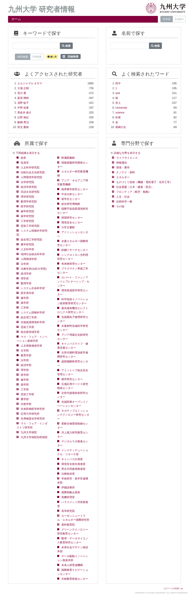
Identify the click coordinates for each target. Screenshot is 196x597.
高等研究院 (68, 511)
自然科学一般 (124, 201)
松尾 (118, 117)
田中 (118, 83)
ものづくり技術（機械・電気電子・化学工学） (144, 182)
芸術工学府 (27, 327)
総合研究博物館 (70, 203)
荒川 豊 (21, 93)
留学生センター (70, 199)
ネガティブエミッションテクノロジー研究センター (73, 414)
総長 (23, 157)
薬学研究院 (27, 216)
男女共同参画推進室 (73, 468)
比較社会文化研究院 (33, 172)
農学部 (25, 399)
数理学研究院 (29, 201)
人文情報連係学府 (31, 345)
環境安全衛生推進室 (73, 464)
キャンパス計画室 (72, 459)
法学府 (25, 263)
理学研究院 (27, 196)
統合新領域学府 (30, 332)
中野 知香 (23, 107)
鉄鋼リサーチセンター (74, 250)
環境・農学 (123, 167)
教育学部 (26, 355)
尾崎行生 (120, 127)
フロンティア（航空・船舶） (133, 191)
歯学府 (25, 297)
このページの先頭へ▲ (173, 588)
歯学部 (25, 379)
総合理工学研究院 (31, 239)
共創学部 (26, 404)
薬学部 (25, 384)
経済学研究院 (29, 187)
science (119, 112)
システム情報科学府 (33, 312)
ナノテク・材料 (125, 172)
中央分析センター (72, 194)
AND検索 (22, 56)
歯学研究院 (27, 211)
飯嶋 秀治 (23, 122)
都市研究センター (72, 379)
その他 (120, 206)
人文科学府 (27, 249)
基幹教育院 (68, 524)
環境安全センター (72, 222)
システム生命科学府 (33, 288)
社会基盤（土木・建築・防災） (135, 187)
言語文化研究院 (30, 191)
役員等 (25, 162)
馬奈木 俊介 (24, 112)
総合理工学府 (29, 317)
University (121, 107)
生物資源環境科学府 (33, 322)
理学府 (25, 278)
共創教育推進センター (74, 578)
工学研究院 (27, 221)
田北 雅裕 (23, 127)
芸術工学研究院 (30, 225)
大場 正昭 (23, 88)
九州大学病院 (29, 432)
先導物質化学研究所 (33, 418)
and (117, 93)
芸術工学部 (27, 394)
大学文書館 (68, 227)
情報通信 (121, 162)
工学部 (25, 389)
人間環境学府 (29, 259)
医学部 (25, 374)
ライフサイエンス (127, 157)
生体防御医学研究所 (33, 408)
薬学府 (25, 302)
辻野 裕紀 (23, 117)
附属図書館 (68, 157)
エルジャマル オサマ (29, 83)
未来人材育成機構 (72, 565)
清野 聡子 (23, 102)
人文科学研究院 (30, 167)
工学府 (25, 307)
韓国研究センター (72, 217)
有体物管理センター (73, 263)
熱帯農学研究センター (74, 189)
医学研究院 (27, 206)
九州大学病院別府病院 (34, 437)
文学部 (25, 350)
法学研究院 (27, 182)
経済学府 (26, 273)
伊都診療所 (68, 487)
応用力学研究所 (30, 413)
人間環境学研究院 (31, 177)
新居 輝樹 (23, 98)
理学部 (25, 370)
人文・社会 (123, 196)
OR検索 (37, 56)
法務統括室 (68, 473)
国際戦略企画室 (70, 492)
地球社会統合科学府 (33, 254)
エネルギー (123, 177)
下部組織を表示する (28, 153)
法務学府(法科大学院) (34, 268)
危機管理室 (68, 497)
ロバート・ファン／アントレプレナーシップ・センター (73, 281)
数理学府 (26, 283)
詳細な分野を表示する (127, 153)
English (179, 19)
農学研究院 (27, 244)
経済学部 (26, 365)
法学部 (25, 360)
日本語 (167, 19)
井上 (118, 102)
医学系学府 (27, 293)
